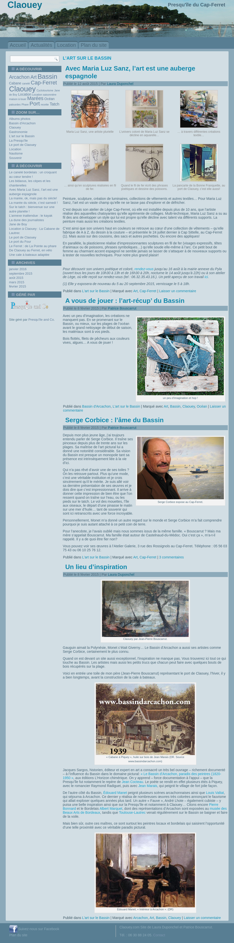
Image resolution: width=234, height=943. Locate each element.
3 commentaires (171, 557)
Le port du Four (20, 241)
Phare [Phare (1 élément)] (25, 104)
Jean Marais (147, 786)
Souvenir (15, 158)
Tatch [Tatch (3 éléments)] (54, 104)
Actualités (41, 45)
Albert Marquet (111, 809)
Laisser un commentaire (177, 291)
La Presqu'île (18, 140)
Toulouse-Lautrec (132, 812)
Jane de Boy (18, 224)
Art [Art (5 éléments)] (33, 77)
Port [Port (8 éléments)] (34, 103)
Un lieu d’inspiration (96, 567)
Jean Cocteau (132, 782)
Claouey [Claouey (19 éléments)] (22, 89)
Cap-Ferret (148, 291)
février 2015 (17, 286)
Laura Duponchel (120, 84)
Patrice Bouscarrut (122, 308)
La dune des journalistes (26, 220)
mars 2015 (16, 282)
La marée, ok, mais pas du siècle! (33, 198)
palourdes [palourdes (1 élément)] (15, 104)
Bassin (175, 406)
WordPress (99, 939)
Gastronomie (18, 132)
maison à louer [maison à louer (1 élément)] (17, 99)
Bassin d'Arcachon (22, 123)
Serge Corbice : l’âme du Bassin (114, 420)
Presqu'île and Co (41, 319)
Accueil (18, 45)
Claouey (15, 127)
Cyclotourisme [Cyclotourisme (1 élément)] (45, 90)
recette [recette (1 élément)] (45, 104)
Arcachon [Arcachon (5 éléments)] (19, 77)
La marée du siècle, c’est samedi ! (33, 203)
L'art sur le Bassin (22, 136)
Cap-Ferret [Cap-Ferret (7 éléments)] (44, 82)
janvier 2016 (18, 269)
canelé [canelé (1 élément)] (26, 83)
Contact (159, 935)
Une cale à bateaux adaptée (29, 255)
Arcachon (140, 918)
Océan (202, 406)
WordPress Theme (120, 939)
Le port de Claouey (22, 145)
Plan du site (94, 45)
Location (66, 45)
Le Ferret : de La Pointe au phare (33, 246)
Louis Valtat (215, 793)
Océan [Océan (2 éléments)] (49, 99)
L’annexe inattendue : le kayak (30, 215)
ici (206, 277)
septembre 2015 (20, 273)
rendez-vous (144, 269)
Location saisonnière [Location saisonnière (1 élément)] (44, 94)
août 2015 (16, 278)
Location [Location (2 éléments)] (24, 94)
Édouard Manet (115, 793)
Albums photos (19, 119)
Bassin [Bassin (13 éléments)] (47, 76)
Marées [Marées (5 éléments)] (35, 98)
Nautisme (16, 153)
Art (135, 291)
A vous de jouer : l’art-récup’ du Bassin (125, 300)
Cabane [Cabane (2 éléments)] (15, 83)
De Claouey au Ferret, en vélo (30, 250)
